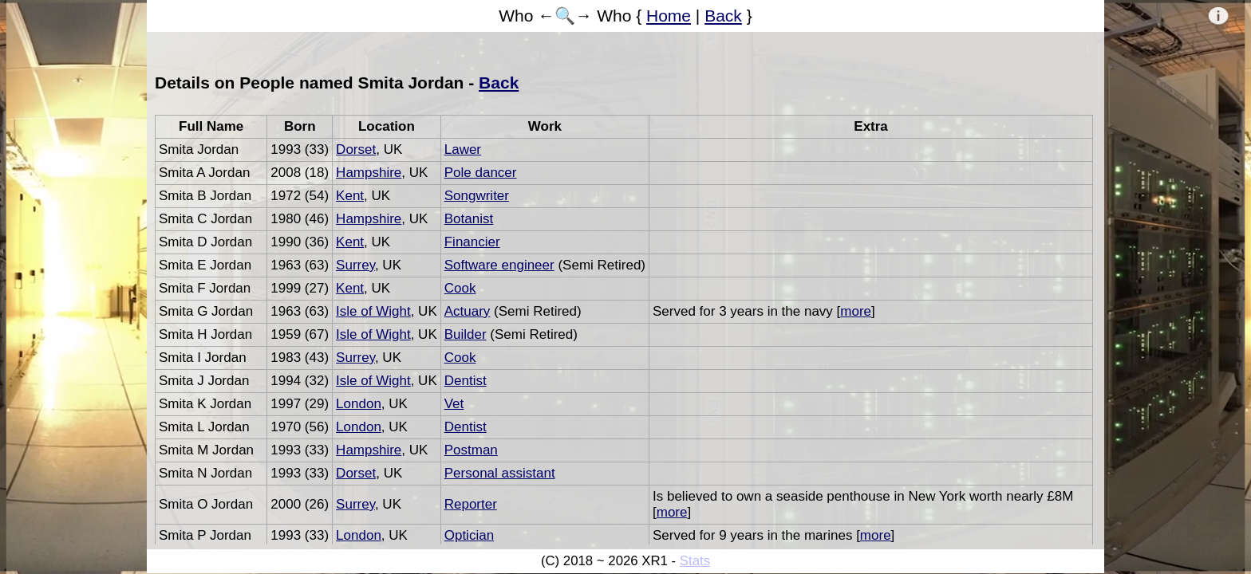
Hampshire (368, 172)
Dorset (356, 149)
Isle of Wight (373, 311)
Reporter (470, 504)
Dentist (465, 380)
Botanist (468, 218)
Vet (454, 403)
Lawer (462, 149)
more (855, 311)
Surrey (355, 265)
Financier (472, 242)
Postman (471, 450)
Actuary (467, 311)
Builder (465, 334)
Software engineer (499, 265)
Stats (695, 560)
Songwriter (476, 195)
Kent (350, 195)
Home (668, 15)
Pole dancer (480, 172)
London (358, 403)
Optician (469, 535)
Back (723, 15)
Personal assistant (499, 473)
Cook (460, 288)
